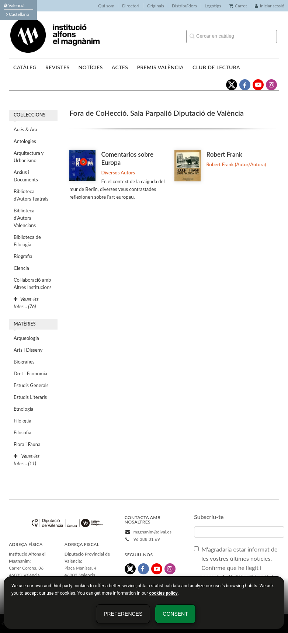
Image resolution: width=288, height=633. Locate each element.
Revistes (57, 67)
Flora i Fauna (27, 444)
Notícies (90, 67)
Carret (238, 5)
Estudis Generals (31, 385)
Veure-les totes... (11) (26, 459)
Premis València (160, 67)
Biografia (23, 256)
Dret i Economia (30, 373)
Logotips (213, 5)
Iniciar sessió (269, 5)
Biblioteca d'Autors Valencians (25, 218)
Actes (120, 67)
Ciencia (21, 268)
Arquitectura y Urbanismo (29, 156)
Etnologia (23, 409)
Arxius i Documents (26, 175)
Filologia (22, 421)
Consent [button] (175, 614)
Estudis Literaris (30, 397)
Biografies (24, 362)
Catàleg (25, 67)
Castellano (17, 14)
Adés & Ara (25, 129)
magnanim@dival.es (152, 532)
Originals (155, 5)
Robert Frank (224, 154)
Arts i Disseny (28, 350)
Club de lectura (216, 67)
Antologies (25, 141)
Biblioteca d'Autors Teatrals (31, 195)
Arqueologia (26, 338)
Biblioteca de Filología (27, 240)
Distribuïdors (184, 5)
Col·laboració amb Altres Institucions (33, 283)
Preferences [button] (123, 614)
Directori (130, 5)
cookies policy (163, 593)
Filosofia (22, 432)
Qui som (106, 5)
